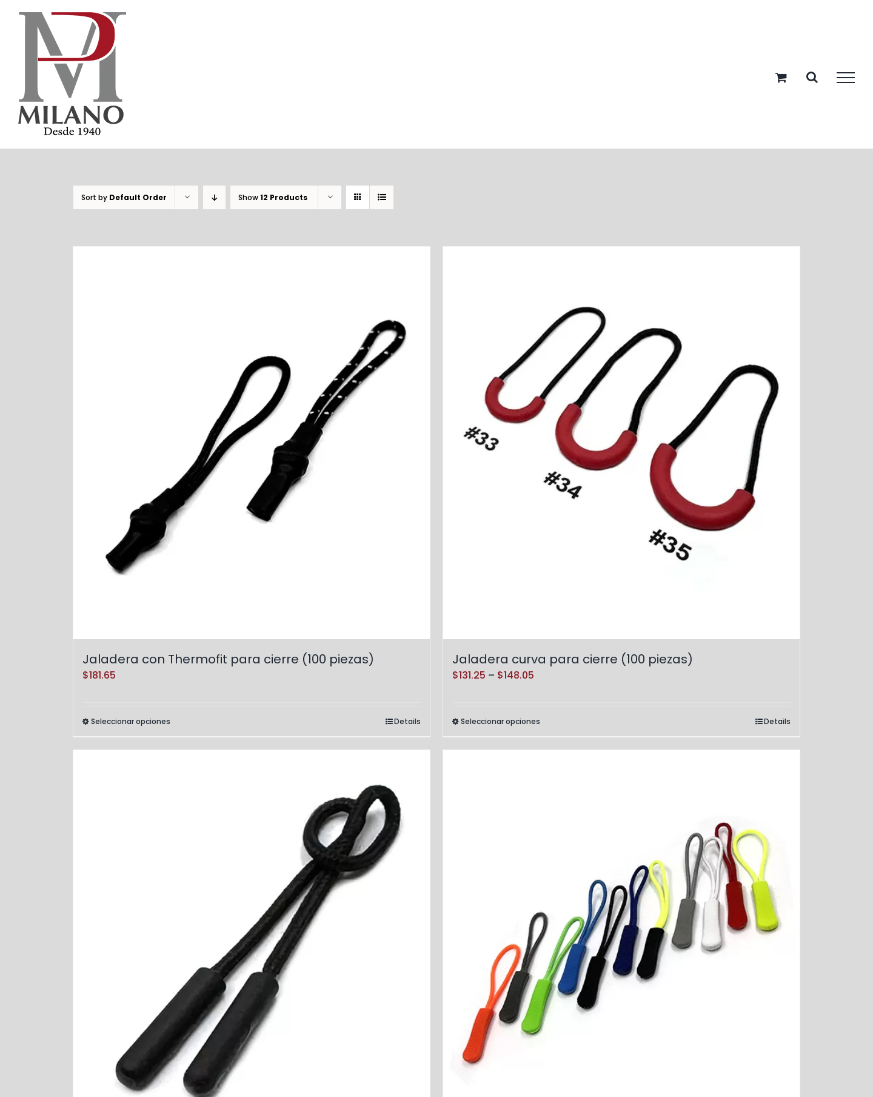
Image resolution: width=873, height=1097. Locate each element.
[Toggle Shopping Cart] (781, 77)
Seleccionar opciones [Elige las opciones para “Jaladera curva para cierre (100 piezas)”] (500, 721)
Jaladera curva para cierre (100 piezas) (572, 659)
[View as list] (381, 197)
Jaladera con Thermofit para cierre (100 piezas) (228, 659)
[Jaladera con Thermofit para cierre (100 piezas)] (251, 443)
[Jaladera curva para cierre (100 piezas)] (621, 443)
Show (272, 197)
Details (407, 721)
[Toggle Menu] (846, 77)
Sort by (124, 197)
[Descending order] (214, 197)
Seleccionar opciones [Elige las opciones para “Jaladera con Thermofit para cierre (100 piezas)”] (130, 721)
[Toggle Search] (812, 77)
